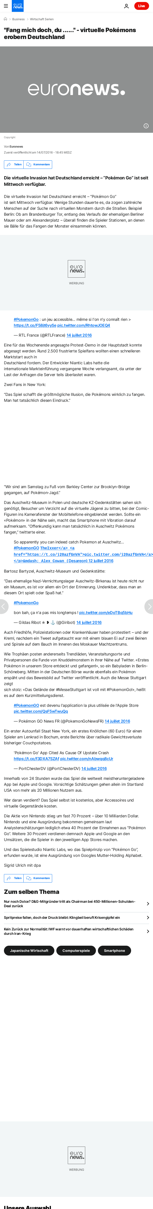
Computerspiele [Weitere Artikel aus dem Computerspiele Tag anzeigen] (76, 949)
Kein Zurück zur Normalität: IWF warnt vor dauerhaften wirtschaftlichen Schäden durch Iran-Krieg (69, 929)
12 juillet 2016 (101, 559)
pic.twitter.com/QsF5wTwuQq (41, 709)
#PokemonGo (26, 319)
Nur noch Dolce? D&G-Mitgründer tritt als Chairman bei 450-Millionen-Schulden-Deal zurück (69, 902)
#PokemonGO (26, 547)
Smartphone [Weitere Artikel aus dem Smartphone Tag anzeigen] (114, 949)
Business (18, 19)
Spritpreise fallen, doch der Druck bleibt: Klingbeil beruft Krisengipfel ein (62, 916)
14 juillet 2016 (79, 335)
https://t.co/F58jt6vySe (35, 325)
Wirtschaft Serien (42, 19)
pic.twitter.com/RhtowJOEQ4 (83, 325)
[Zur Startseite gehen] (18, 6)
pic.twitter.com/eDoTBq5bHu (106, 611)
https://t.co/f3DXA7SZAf (36, 757)
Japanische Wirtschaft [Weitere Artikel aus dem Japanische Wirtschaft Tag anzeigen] (29, 949)
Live (141, 6)
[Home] (5, 19)
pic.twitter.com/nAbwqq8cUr (86, 757)
